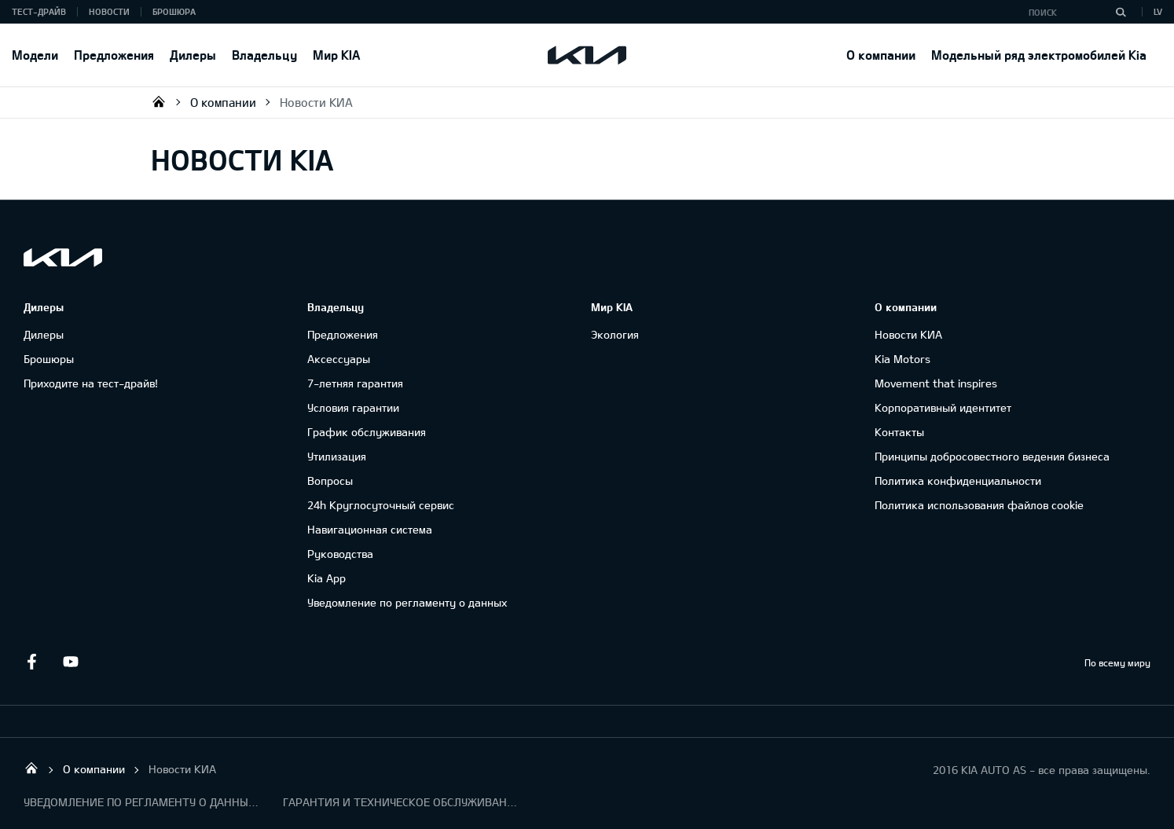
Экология (615, 334)
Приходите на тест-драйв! (91, 383)
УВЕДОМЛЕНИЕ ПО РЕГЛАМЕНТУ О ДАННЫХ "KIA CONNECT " (141, 802)
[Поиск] (1120, 11)
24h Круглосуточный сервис (380, 505)
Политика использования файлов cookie (979, 505)
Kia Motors (902, 358)
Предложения (114, 54)
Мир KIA (336, 54)
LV (1158, 11)
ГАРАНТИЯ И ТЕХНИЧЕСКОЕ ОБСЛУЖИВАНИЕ (401, 802)
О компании (880, 54)
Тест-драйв (39, 11)
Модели (35, 54)
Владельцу (264, 54)
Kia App (326, 578)
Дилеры (193, 54)
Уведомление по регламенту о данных (407, 602)
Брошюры (49, 358)
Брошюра (174, 11)
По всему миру (1117, 662)
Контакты (899, 431)
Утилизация (336, 456)
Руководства (340, 553)
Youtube (71, 661)
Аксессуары (338, 358)
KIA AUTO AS (159, 101)
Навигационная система (369, 529)
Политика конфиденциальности (958, 480)
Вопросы (330, 480)
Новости (109, 11)
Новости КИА (316, 102)
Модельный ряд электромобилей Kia (1038, 54)
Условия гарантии (353, 407)
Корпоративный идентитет (943, 407)
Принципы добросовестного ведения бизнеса (992, 456)
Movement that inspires (936, 383)
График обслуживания (366, 431)
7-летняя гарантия (355, 383)
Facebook (31, 661)
